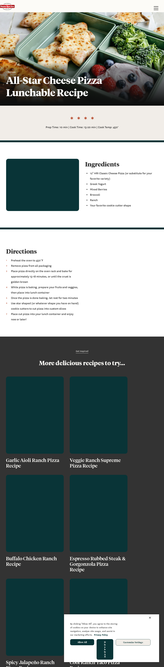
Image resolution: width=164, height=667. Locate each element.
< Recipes (11, 71)
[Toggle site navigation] (156, 8)
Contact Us (49, 628)
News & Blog (50, 619)
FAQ (45, 623)
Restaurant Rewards (18, 641)
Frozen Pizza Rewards (18, 637)
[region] (111, 638)
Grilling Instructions (17, 632)
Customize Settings (133, 642)
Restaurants (13, 623)
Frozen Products (15, 619)
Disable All (105, 649)
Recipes (48, 637)
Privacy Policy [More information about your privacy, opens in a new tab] (101, 634)
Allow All (82, 642)
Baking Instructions (17, 628)
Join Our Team (51, 632)
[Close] (150, 618)
